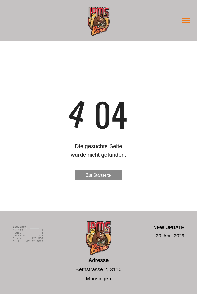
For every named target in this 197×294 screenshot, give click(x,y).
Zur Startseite (98, 175)
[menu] (185, 20)
